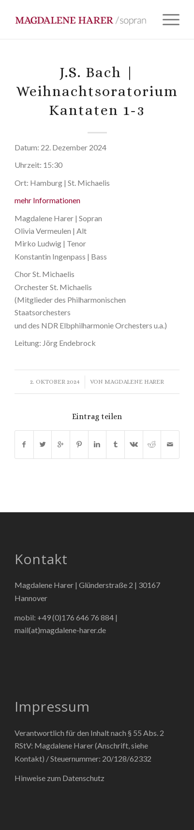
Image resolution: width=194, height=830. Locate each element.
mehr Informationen (47, 200)
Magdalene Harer (134, 381)
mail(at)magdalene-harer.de (60, 630)
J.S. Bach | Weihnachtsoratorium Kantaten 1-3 (97, 91)
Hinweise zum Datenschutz (59, 777)
